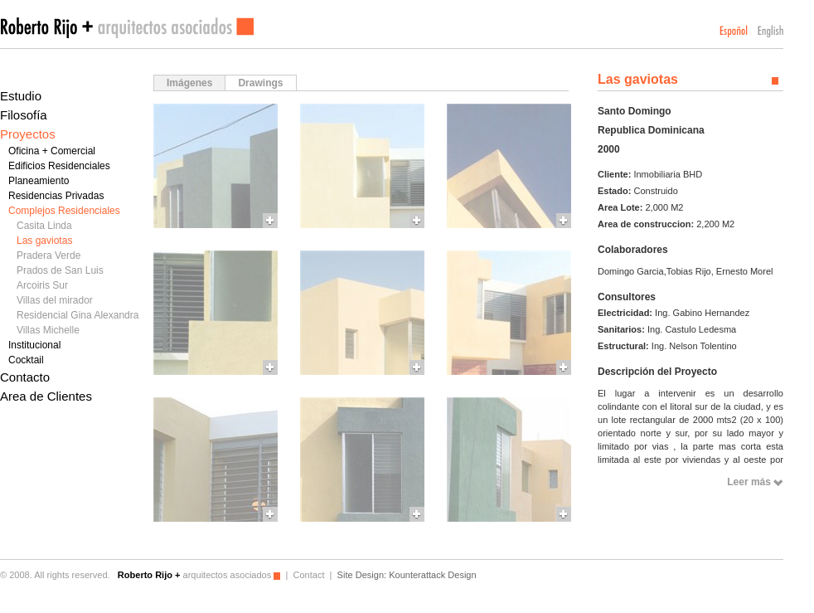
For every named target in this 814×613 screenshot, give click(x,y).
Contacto (25, 377)
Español (734, 31)
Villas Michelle (48, 330)
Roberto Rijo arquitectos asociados (127, 27)
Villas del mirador (55, 300)
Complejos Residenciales (64, 210)
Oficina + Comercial (51, 151)
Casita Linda (44, 225)
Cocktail (26, 360)
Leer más (749, 482)
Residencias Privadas (56, 196)
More (215, 166)
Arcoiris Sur (42, 285)
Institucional (34, 345)
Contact (308, 575)
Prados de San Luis (60, 270)
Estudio (20, 96)
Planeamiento (38, 181)
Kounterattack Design (432, 575)
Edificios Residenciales (59, 166)
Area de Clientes (46, 396)
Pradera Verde (48, 255)
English (770, 31)
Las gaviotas (44, 240)
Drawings (260, 83)
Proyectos (28, 134)
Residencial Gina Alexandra (77, 315)
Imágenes (189, 83)
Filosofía (23, 115)
